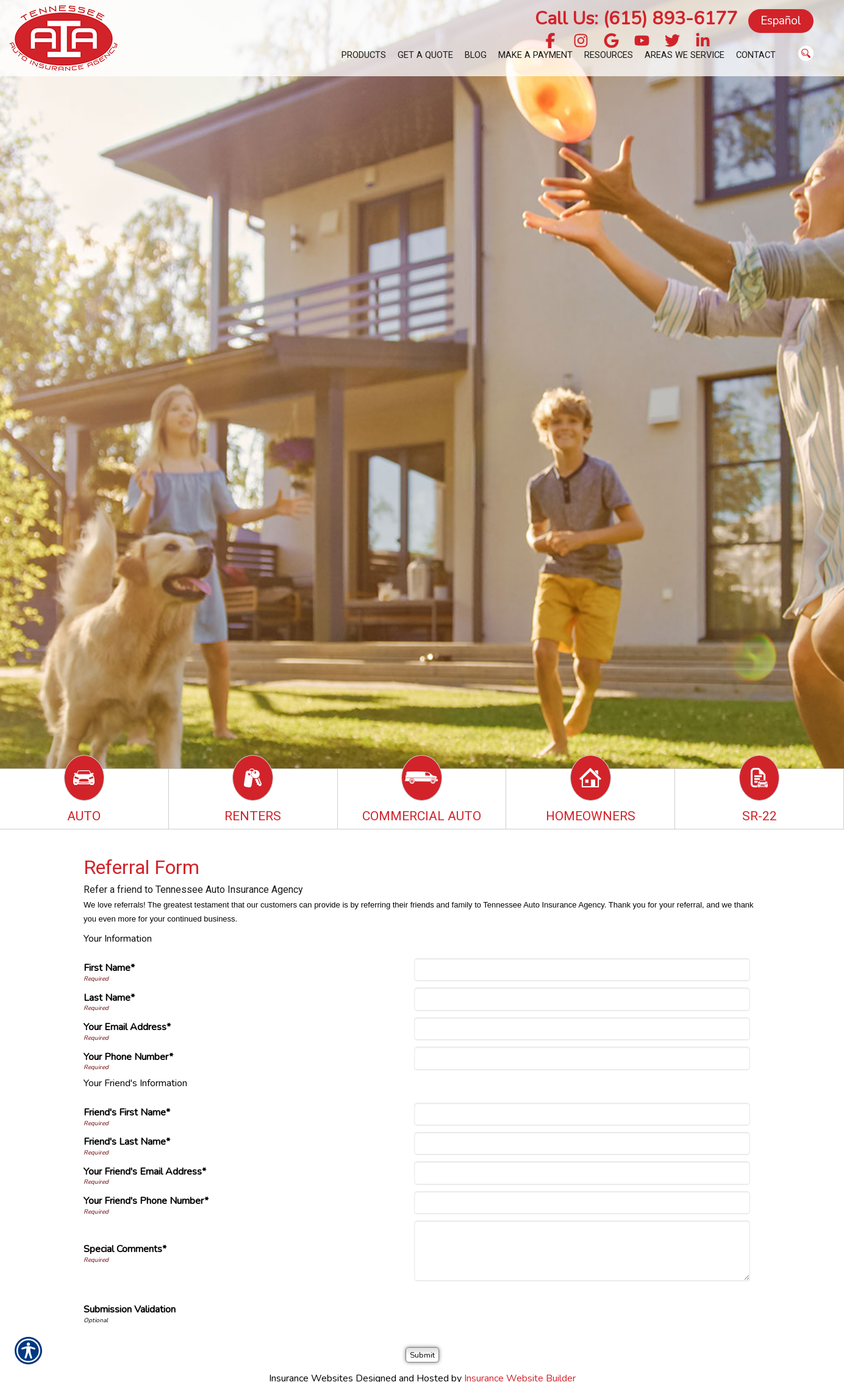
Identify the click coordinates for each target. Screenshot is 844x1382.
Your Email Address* (127, 1027)
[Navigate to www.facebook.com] (550, 42)
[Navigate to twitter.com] (672, 42)
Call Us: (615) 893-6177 (636, 18)
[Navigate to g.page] (611, 42)
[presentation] (509, 1311)
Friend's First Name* (127, 1112)
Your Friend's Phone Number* (146, 1201)
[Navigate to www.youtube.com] (641, 42)
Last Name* (109, 997)
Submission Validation (130, 1309)
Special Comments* (125, 1249)
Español (780, 21)
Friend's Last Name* (127, 1141)
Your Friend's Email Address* (145, 1171)
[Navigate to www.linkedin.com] (702, 42)
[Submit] (422, 1354)
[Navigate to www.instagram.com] (580, 42)
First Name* (109, 968)
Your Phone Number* (128, 1057)
